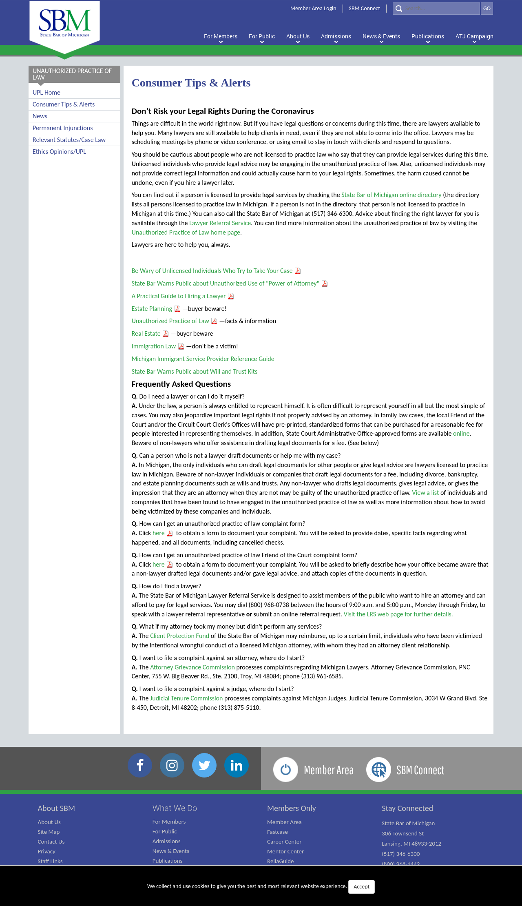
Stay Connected (407, 808)
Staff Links (50, 861)
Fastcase (277, 831)
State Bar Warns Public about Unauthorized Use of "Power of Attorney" (230, 283)
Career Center (284, 841)
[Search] (436, 8)
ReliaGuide (280, 861)
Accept (361, 886)
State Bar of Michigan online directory (391, 195)
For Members (169, 821)
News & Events (171, 851)
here (163, 533)
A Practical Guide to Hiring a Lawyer (183, 296)
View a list (425, 492)
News (40, 116)
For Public (165, 831)
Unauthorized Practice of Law (175, 321)
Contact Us (51, 841)
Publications (168, 860)
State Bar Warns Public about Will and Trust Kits (195, 371)
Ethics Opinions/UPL (59, 151)
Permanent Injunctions (63, 128)
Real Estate (151, 333)
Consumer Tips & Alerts (64, 104)
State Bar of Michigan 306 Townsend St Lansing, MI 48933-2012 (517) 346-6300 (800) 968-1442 (411, 844)
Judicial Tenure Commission (186, 698)
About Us (49, 822)
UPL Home (46, 92)
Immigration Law (158, 346)
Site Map (49, 831)
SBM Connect (364, 8)
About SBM (56, 808)
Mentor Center (285, 851)
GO (487, 8)
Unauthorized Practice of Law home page (186, 232)
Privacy (46, 851)
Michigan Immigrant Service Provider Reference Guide (203, 359)
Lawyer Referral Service (220, 223)
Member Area (284, 822)
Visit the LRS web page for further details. (398, 614)
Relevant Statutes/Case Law (69, 140)
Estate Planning (156, 308)
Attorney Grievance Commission (192, 667)
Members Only (291, 808)
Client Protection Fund (179, 636)
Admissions (167, 841)
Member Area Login (313, 8)
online (461, 433)
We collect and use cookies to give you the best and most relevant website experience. (261, 887)
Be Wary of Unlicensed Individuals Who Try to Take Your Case (216, 271)
